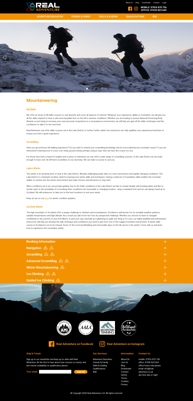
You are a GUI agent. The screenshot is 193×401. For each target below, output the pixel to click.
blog (47, 196)
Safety (124, 372)
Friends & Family (81, 16)
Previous (5, 55)
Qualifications (135, 16)
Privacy (124, 382)
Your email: (32, 369)
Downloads (146, 3)
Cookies (125, 379)
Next (188, 55)
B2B (155, 16)
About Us (129, 3)
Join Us (124, 360)
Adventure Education (50, 16)
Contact (156, 3)
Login (164, 3)
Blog (137, 3)
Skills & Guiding (108, 16)
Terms (124, 376)
